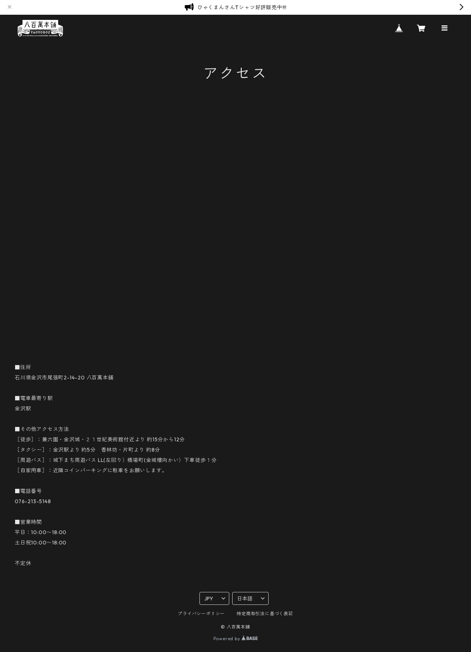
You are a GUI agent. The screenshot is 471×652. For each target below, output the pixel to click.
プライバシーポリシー (201, 613)
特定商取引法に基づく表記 (265, 613)
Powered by (235, 638)
